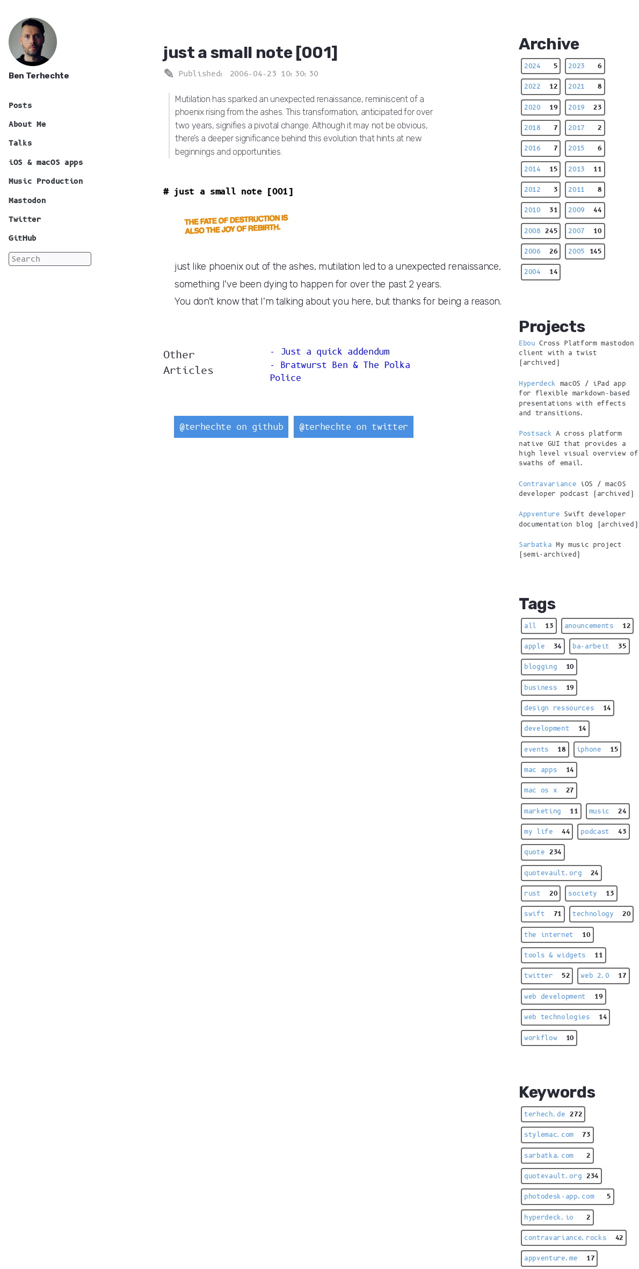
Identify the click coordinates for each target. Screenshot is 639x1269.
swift (543, 914)
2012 (540, 189)
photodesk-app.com (567, 1196)
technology (601, 914)
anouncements (597, 626)
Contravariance (547, 484)
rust (540, 893)
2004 (540, 272)
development (555, 728)
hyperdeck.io (557, 1217)
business (549, 688)
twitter (547, 975)
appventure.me (559, 1258)
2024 (540, 66)
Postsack (535, 433)
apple (543, 646)
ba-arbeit (599, 646)
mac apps (549, 770)
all (539, 626)
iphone (598, 749)
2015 (584, 148)
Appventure (539, 514)
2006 (540, 251)
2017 (584, 128)
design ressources (567, 708)
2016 (540, 148)
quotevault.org (561, 873)
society (591, 893)
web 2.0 (603, 975)
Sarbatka (535, 544)
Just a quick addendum (334, 351)
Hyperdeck (537, 383)
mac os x (549, 790)
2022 (540, 86)
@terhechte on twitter (353, 426)
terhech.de (553, 1114)
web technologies (565, 1017)
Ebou (527, 343)
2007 (584, 231)
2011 (584, 189)
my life (547, 832)
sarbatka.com (557, 1155)
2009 (584, 210)
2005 (584, 251)
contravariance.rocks (573, 1238)
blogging (549, 667)
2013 (584, 169)
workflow (549, 1038)
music (608, 811)
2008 (540, 231)
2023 (584, 66)
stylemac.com (557, 1135)
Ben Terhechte (39, 76)
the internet (557, 935)
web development (563, 996)
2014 (540, 169)
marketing (551, 811)
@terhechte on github (231, 426)
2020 (540, 107)
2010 (540, 210)
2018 (540, 128)
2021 (584, 86)
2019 (584, 107)
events (545, 749)
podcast (603, 832)
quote (543, 852)
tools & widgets (563, 955)
